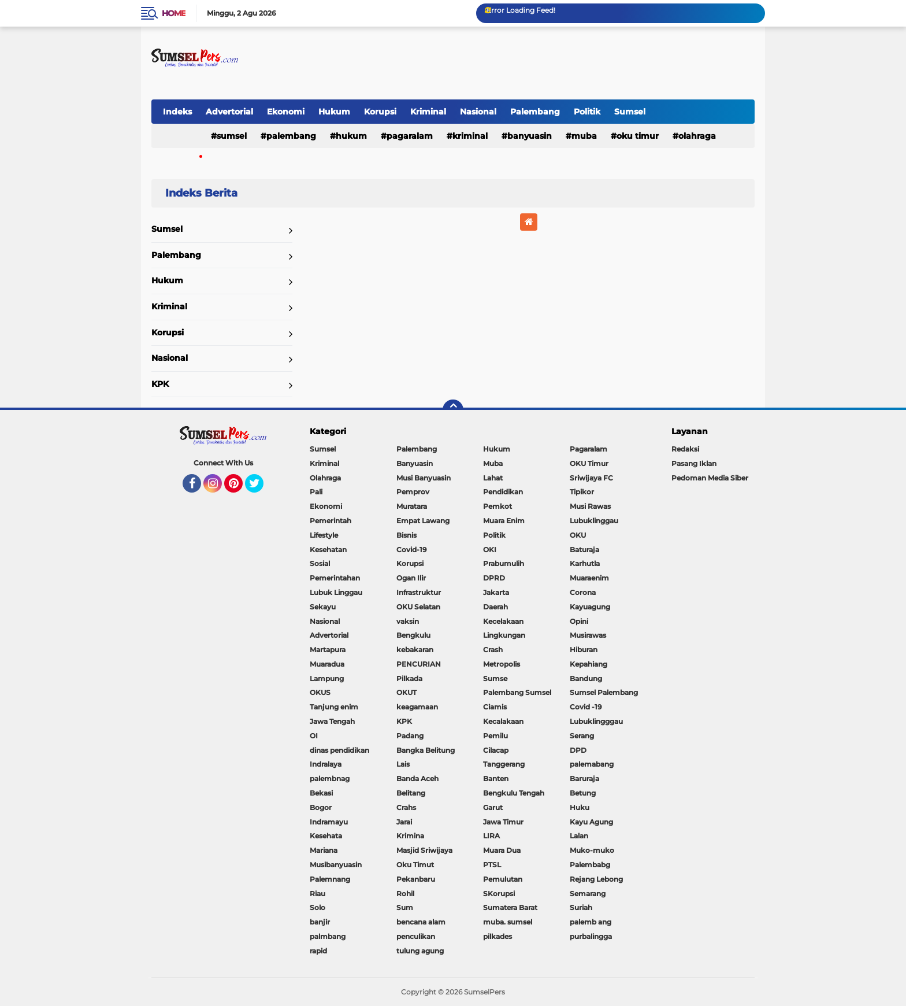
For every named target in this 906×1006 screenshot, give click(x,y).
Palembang (535, 111)
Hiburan (583, 649)
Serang (582, 735)
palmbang (328, 936)
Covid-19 (411, 549)
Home (173, 13)
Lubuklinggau (594, 520)
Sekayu (323, 606)
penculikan (415, 936)
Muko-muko (592, 850)
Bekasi (321, 793)
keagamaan (417, 706)
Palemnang (330, 879)
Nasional (478, 111)
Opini (579, 621)
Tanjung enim (334, 706)
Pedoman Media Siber (709, 478)
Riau (317, 893)
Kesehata (326, 835)
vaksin (407, 621)
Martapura (328, 649)
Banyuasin (529, 136)
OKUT (406, 692)
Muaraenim (589, 578)
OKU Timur (638, 136)
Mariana (323, 850)
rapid (318, 950)
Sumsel (629, 111)
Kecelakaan (503, 621)
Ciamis (495, 706)
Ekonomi (286, 111)
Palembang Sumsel (517, 692)
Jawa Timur (503, 822)
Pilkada (409, 678)
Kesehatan (328, 549)
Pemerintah (330, 520)
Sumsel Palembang (604, 692)
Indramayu (329, 822)
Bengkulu (413, 635)
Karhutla (585, 563)
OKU (578, 535)
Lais (403, 764)
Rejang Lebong (596, 879)
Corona (583, 592)
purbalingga (591, 936)
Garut (493, 807)
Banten (495, 778)
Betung (583, 793)
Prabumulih (503, 563)
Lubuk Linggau (336, 592)
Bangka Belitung (425, 750)
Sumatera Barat (510, 907)
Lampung (327, 678)
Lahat (493, 478)
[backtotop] (453, 410)
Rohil (405, 893)
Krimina (410, 835)
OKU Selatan (418, 606)
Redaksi (685, 449)
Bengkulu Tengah (513, 793)
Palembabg (590, 864)
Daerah (495, 606)
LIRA (491, 835)
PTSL (492, 864)
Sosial (320, 563)
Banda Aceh (417, 778)
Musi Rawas (590, 506)
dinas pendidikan (339, 750)
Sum (404, 907)
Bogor (321, 807)
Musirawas (588, 635)
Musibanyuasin (336, 864)
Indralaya (325, 764)
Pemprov (412, 491)
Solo (317, 907)
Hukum (334, 111)
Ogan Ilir (411, 578)
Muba (584, 136)
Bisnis (406, 535)
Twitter (259, 488)
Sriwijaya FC (591, 478)
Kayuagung (590, 606)
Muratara (411, 506)
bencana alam (420, 922)
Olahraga (697, 136)
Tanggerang (504, 764)
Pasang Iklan (693, 463)
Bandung (586, 678)
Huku (579, 807)
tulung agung (420, 950)
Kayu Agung (591, 822)
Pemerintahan (335, 578)
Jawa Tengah (332, 721)
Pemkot (497, 506)
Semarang (588, 893)
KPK (160, 384)
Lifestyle (324, 535)
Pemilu (495, 735)
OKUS (320, 692)
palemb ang (590, 922)
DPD (578, 750)
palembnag (330, 778)
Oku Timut (415, 864)
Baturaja (584, 549)
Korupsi (380, 111)
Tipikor (582, 491)
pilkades (497, 936)
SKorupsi (499, 893)
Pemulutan (502, 879)
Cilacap (495, 750)
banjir (320, 922)
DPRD (494, 578)
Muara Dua (502, 850)
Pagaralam (410, 136)
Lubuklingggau (596, 721)
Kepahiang (588, 664)
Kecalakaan (503, 721)
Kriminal (428, 111)
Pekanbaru (415, 879)
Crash (493, 649)
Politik (587, 111)
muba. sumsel (507, 922)
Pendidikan (503, 491)
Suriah (581, 907)
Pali (316, 491)
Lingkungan (504, 635)
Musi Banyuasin (423, 478)
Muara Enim (504, 520)
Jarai (404, 822)
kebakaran (414, 649)
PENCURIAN (418, 664)
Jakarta (496, 592)
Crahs (406, 807)
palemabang (592, 764)
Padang (410, 735)
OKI (489, 549)
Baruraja (584, 778)
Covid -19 (586, 706)
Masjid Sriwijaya (424, 850)
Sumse (495, 678)
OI (314, 735)
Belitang (410, 793)
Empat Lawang (423, 520)
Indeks (177, 111)
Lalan (579, 835)
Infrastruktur (418, 592)
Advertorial (229, 111)
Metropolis (501, 664)
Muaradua (327, 664)
